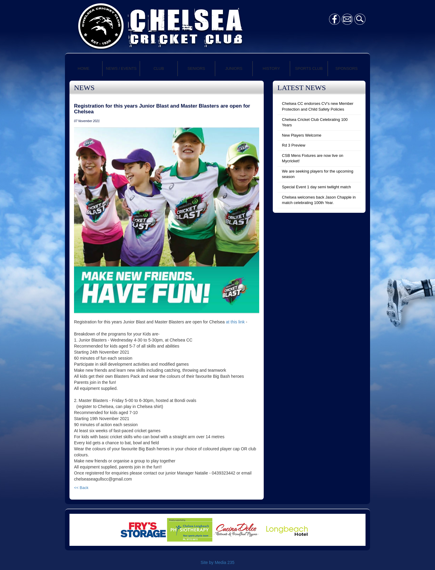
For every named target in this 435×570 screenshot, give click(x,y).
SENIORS (196, 68)
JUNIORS (233, 68)
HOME (83, 68)
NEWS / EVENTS (121, 68)
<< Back (81, 487)
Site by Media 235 (217, 562)
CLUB (158, 68)
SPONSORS (346, 68)
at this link (235, 321)
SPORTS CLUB (309, 68)
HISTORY (271, 68)
